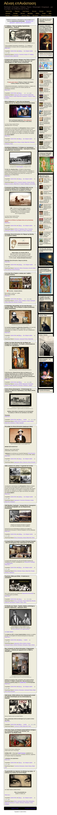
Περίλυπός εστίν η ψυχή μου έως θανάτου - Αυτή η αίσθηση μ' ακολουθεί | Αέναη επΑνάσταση (45, 129)
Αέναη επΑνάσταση (20, 3)
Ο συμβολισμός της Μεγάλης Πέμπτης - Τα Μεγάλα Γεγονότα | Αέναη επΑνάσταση (45, 137)
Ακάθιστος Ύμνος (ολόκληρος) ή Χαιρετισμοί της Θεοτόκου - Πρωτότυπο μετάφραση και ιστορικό (45, 241)
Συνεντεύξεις (32, 183)
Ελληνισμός (7, 230)
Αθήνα (50, 13)
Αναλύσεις (16, 54)
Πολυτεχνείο (25, 644)
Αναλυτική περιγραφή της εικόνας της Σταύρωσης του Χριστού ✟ (44, 90)
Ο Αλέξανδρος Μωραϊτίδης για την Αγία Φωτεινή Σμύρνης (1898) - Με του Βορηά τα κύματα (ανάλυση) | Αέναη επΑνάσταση (19, 307)
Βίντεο (21, 94)
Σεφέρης (30, 385)
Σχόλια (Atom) (23, 811)
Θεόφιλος (24, 300)
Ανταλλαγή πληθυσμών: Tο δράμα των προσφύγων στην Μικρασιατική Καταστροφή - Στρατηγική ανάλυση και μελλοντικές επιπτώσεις (20, 149)
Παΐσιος (37, 13)
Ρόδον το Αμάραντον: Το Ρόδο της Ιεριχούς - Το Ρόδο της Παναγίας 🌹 (45, 227)
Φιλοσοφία (8, 13)
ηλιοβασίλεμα (23, 682)
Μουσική (8, 15)
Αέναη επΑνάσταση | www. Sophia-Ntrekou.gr (21, 629)
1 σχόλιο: (25, 419)
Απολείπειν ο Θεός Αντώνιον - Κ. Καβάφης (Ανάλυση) (48, 192)
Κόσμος (32, 421)
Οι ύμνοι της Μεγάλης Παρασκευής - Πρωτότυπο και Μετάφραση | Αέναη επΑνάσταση (44, 98)
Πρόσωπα (9, 269)
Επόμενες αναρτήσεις (30, 808)
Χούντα (33, 644)
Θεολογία (41, 11)
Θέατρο (19, 142)
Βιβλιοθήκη (30, 13)
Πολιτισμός (32, 142)
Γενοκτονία (21, 54)
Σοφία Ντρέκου (26, 11)
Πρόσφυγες (24, 96)
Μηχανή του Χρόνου (9, 183)
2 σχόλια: (26, 639)
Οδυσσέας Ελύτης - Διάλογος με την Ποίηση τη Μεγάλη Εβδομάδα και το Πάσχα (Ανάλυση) (45, 113)
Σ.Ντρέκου (30, 96)
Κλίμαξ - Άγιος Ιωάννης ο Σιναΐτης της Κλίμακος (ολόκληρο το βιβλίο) (45, 181)
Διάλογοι (11, 96)
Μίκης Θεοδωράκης (30, 801)
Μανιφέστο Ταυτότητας (46, 15)
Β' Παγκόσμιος (21, 229)
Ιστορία (44, 13)
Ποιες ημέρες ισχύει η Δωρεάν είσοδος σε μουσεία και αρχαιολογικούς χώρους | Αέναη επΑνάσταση (45, 220)
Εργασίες (24, 182)
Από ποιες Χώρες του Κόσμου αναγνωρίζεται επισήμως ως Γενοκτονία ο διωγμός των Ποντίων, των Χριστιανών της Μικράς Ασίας (20, 731)
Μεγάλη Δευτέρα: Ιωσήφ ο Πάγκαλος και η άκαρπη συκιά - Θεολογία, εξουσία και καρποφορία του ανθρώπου (45, 106)
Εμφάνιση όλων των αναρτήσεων (23, 22)
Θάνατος (12, 230)
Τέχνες (33, 96)
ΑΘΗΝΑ (16, 229)
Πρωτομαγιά (35, 15)
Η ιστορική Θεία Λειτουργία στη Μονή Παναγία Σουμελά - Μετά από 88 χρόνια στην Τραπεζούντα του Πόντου (20, 542)
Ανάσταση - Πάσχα (26, 15)
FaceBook (7, 97)
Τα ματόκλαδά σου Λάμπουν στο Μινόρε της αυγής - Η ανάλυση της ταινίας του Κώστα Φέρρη (20, 772)
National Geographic (20, 166)
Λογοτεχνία (48, 11)
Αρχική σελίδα (9, 11)
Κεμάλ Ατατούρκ (21, 753)
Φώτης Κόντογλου (16, 269)
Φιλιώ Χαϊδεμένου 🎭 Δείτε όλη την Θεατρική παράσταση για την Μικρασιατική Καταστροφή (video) (20, 102)
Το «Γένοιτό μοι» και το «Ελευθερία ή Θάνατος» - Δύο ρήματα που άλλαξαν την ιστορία (45, 234)
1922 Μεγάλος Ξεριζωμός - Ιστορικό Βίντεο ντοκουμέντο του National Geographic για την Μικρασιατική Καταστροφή (20, 507)
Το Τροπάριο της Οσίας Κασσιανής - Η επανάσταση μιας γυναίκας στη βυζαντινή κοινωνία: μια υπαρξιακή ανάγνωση (45, 83)
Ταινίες (33, 537)
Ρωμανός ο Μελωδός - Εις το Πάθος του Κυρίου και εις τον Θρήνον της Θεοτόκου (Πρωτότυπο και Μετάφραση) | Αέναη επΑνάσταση (45, 29)
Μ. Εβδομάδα (15, 15)
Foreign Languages (19, 422)
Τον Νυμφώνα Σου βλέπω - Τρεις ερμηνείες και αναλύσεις (47, 76)
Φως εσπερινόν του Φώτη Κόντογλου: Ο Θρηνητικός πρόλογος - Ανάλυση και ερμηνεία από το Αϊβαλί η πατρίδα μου (19, 650)
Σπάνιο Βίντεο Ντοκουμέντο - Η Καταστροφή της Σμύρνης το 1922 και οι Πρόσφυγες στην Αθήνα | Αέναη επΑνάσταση (20, 390)
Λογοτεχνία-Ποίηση (9, 56)
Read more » (7, 48)
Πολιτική (23, 13)
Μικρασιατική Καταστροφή (27, 593)
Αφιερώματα (16, 94)
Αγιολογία (16, 383)
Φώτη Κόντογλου (31, 453)
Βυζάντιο (25, 643)
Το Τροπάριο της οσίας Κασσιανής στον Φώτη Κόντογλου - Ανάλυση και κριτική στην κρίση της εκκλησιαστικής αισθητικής (45, 121)
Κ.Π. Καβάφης (31, 54)
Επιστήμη (15, 13)
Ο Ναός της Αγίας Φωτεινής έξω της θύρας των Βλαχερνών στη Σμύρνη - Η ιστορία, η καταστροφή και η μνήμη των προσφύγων (20, 344)
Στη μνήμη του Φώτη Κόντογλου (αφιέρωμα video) (19, 426)
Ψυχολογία (17, 11)
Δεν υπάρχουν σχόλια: (28, 51)
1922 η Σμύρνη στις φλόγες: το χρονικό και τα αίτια (19, 466)
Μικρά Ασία (15, 56)
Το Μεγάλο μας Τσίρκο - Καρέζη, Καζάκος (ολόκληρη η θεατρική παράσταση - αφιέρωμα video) (20, 606)
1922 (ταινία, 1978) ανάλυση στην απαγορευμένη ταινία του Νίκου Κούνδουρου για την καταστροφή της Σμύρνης (20, 697)
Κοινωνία (34, 11)
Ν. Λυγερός (21, 183)
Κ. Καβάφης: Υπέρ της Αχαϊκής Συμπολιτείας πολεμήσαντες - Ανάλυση (17, 26)
